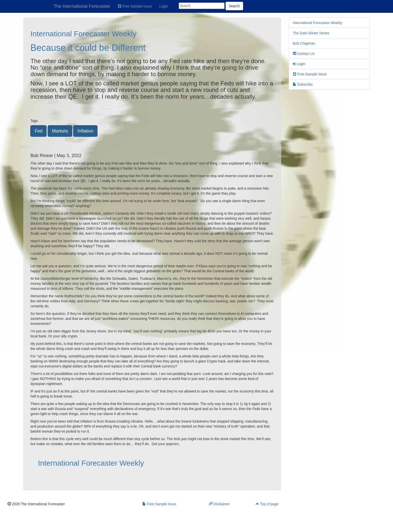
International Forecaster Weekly (83, 34)
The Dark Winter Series (311, 33)
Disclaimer (219, 504)
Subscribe (303, 84)
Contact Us (304, 54)
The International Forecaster (82, 6)
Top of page (267, 504)
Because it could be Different (88, 48)
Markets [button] (60, 131)
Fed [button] (38, 131)
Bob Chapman (304, 43)
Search (234, 6)
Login (163, 6)
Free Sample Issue (135, 6)
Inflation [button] (85, 131)
